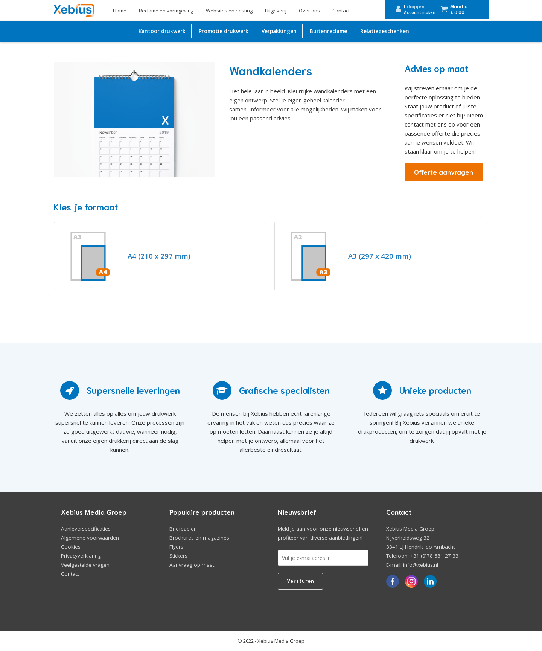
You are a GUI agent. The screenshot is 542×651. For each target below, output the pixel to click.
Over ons (309, 10)
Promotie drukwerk (223, 31)
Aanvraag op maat (191, 564)
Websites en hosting (229, 10)
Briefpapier (182, 528)
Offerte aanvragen (443, 171)
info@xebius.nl (420, 564)
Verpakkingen (279, 31)
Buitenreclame (328, 31)
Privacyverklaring (81, 555)
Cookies (71, 546)
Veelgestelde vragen (85, 564)
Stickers (178, 555)
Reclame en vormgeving (166, 10)
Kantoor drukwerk (162, 31)
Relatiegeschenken (384, 31)
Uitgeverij (275, 10)
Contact (341, 10)
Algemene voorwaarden (90, 537)
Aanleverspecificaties (86, 528)
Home (119, 10)
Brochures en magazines (199, 537)
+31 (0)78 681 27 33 (434, 555)
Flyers (176, 546)
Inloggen (414, 6)
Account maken (419, 12)
